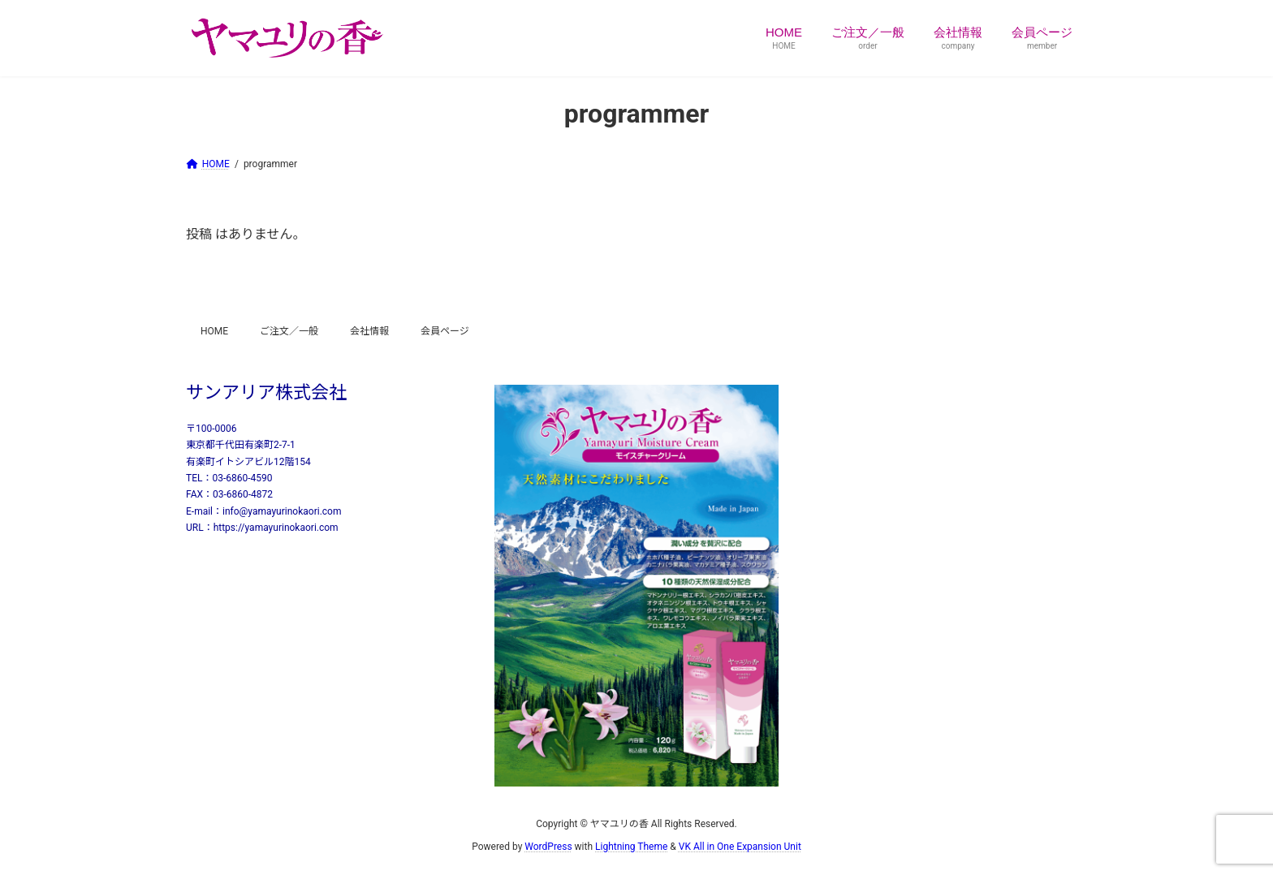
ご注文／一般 (289, 331)
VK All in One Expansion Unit (740, 846)
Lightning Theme (631, 846)
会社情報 (369, 331)
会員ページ (445, 331)
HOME (214, 331)
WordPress (548, 846)
